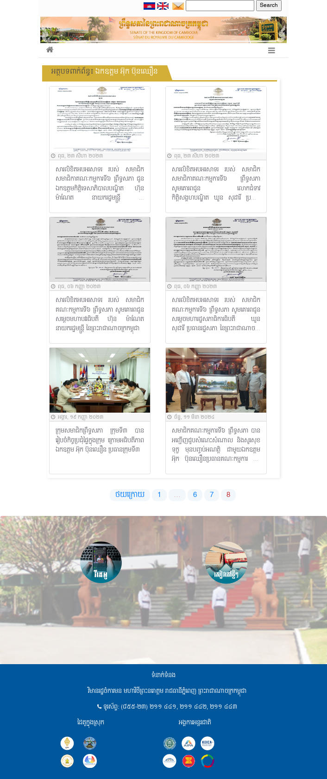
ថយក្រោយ (130, 495)
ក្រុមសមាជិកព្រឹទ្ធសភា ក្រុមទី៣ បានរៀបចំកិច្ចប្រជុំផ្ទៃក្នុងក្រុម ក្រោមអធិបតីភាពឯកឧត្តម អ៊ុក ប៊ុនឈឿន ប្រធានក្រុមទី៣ (100, 441)
